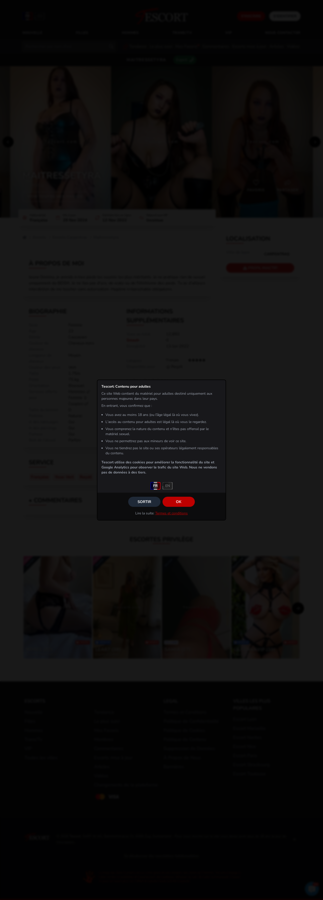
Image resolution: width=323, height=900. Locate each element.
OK (178, 501)
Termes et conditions (171, 513)
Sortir (144, 501)
